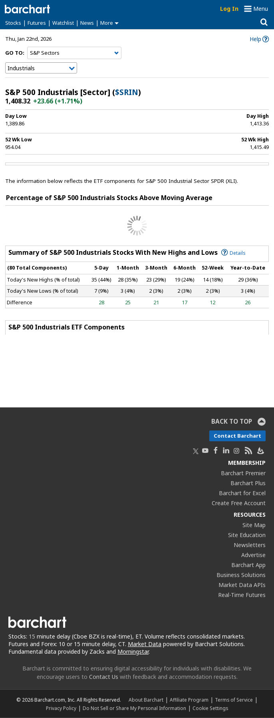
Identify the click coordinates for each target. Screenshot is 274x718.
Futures (37, 22)
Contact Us (103, 676)
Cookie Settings (210, 708)
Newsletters (250, 545)
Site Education (247, 535)
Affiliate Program (189, 699)
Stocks (13, 22)
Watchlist (63, 22)
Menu (260, 8)
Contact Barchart (237, 435)
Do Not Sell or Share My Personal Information (134, 708)
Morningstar (133, 651)
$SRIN (126, 92)
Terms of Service (234, 699)
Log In (229, 8)
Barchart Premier (243, 473)
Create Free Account (239, 503)
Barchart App (248, 565)
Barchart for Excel (242, 493)
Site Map (254, 525)
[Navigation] (74, 53)
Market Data (144, 644)
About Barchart (146, 699)
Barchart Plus (248, 483)
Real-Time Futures (242, 595)
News (87, 22)
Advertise (253, 555)
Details (233, 252)
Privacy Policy (61, 708)
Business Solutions (241, 575)
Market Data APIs (242, 585)
